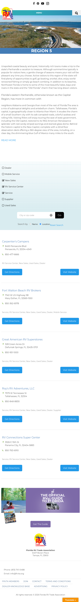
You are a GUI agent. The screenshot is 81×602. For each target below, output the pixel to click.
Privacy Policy (59, 586)
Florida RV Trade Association (7, 13)
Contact (36, 581)
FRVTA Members (10, 581)
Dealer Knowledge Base (16, 586)
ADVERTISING (40, 586)
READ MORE (8, 140)
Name (34, 224)
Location (45, 224)
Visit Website (69, 272)
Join (25, 581)
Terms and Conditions (58, 581)
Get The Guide (40, 524)
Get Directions (12, 272)
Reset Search (56, 225)
